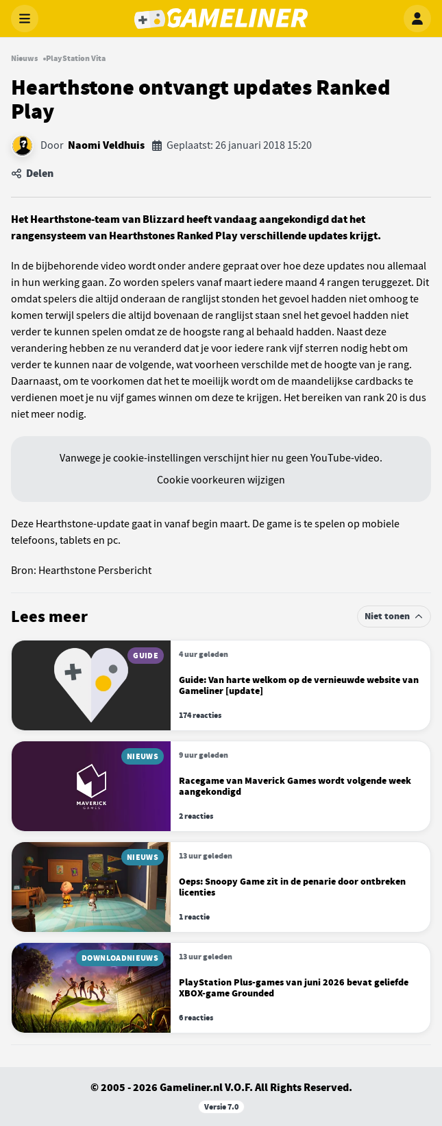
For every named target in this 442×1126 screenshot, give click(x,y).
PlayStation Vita (76, 58)
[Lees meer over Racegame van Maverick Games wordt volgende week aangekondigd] (221, 786)
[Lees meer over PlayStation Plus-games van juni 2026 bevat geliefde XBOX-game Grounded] (221, 987)
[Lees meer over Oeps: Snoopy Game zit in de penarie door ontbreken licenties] (221, 887)
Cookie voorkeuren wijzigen (221, 480)
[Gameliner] (220, 18)
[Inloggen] (417, 18)
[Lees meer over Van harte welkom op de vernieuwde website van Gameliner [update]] (221, 685)
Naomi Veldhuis (106, 145)
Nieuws (24, 58)
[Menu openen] (24, 18)
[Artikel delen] (221, 173)
